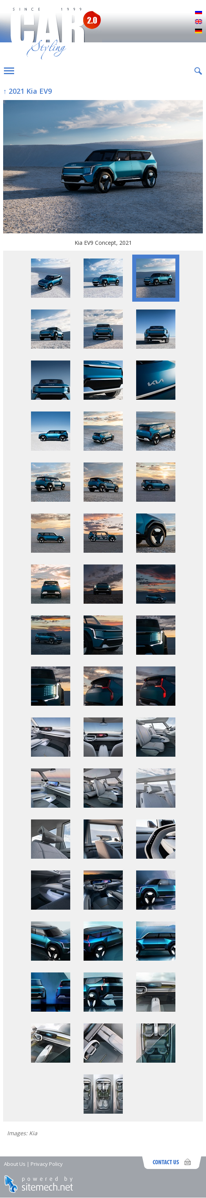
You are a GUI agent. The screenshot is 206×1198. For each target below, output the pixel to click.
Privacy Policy (47, 1163)
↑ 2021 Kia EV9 (27, 91)
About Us (15, 1163)
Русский (198, 12)
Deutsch (198, 31)
